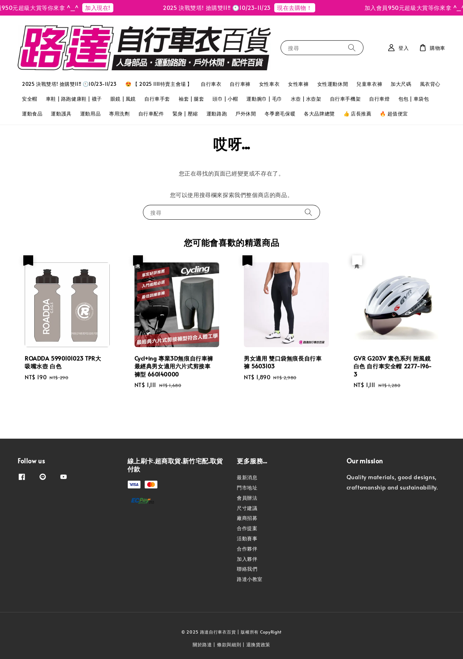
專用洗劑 (119, 113)
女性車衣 (269, 84)
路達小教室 (250, 579)
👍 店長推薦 (357, 113)
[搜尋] (352, 47)
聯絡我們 (247, 568)
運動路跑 (216, 113)
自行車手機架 (345, 98)
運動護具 (61, 113)
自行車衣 (211, 84)
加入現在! (102, 7)
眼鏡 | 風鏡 (123, 98)
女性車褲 (298, 84)
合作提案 (247, 528)
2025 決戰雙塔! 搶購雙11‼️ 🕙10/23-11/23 (69, 84)
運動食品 (32, 113)
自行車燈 (379, 98)
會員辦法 (247, 497)
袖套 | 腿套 (191, 98)
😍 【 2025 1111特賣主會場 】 (158, 84)
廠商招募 (247, 518)
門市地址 (247, 487)
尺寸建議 (247, 508)
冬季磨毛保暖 (280, 113)
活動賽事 (247, 538)
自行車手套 (157, 98)
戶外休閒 (245, 113)
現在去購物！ (299, 7)
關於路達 (202, 644)
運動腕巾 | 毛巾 (264, 98)
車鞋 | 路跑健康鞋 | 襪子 (74, 98)
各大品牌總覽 (319, 113)
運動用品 (90, 113)
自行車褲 (240, 84)
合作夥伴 (247, 548)
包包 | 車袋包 (413, 98)
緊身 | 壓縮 (185, 113)
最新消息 (247, 477)
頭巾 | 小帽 (225, 98)
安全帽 (29, 98)
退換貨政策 (258, 644)
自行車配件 (151, 113)
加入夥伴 (247, 559)
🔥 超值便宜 (394, 113)
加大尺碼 (401, 84)
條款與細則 (229, 644)
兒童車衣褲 (369, 84)
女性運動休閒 (332, 84)
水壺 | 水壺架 (306, 98)
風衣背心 (430, 84)
